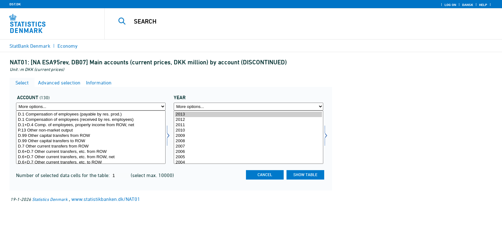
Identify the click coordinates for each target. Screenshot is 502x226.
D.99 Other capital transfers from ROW (90, 135)
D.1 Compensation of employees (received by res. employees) (90, 119)
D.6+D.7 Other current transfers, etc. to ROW (90, 162)
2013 (248, 114)
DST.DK (15, 4)
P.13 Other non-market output (90, 130)
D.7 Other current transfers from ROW (90, 146)
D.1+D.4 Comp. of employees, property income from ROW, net (90, 125)
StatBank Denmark (29, 46)
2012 (248, 119)
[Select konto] (91, 137)
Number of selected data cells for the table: (63, 175)
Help (483, 5)
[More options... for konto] (91, 106)
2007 (248, 146)
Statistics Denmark (50, 199)
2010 (248, 130)
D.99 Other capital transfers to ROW (90, 141)
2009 (248, 135)
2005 (248, 157)
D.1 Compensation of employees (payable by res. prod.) (90, 114)
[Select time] (248, 137)
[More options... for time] (248, 106)
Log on (450, 5)
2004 (248, 162)
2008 (248, 141)
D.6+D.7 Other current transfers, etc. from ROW (90, 151)
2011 (248, 125)
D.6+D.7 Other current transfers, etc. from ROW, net (90, 157)
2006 (248, 151)
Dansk (467, 5)
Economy (67, 46)
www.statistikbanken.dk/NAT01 (105, 199)
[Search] (288, 21)
